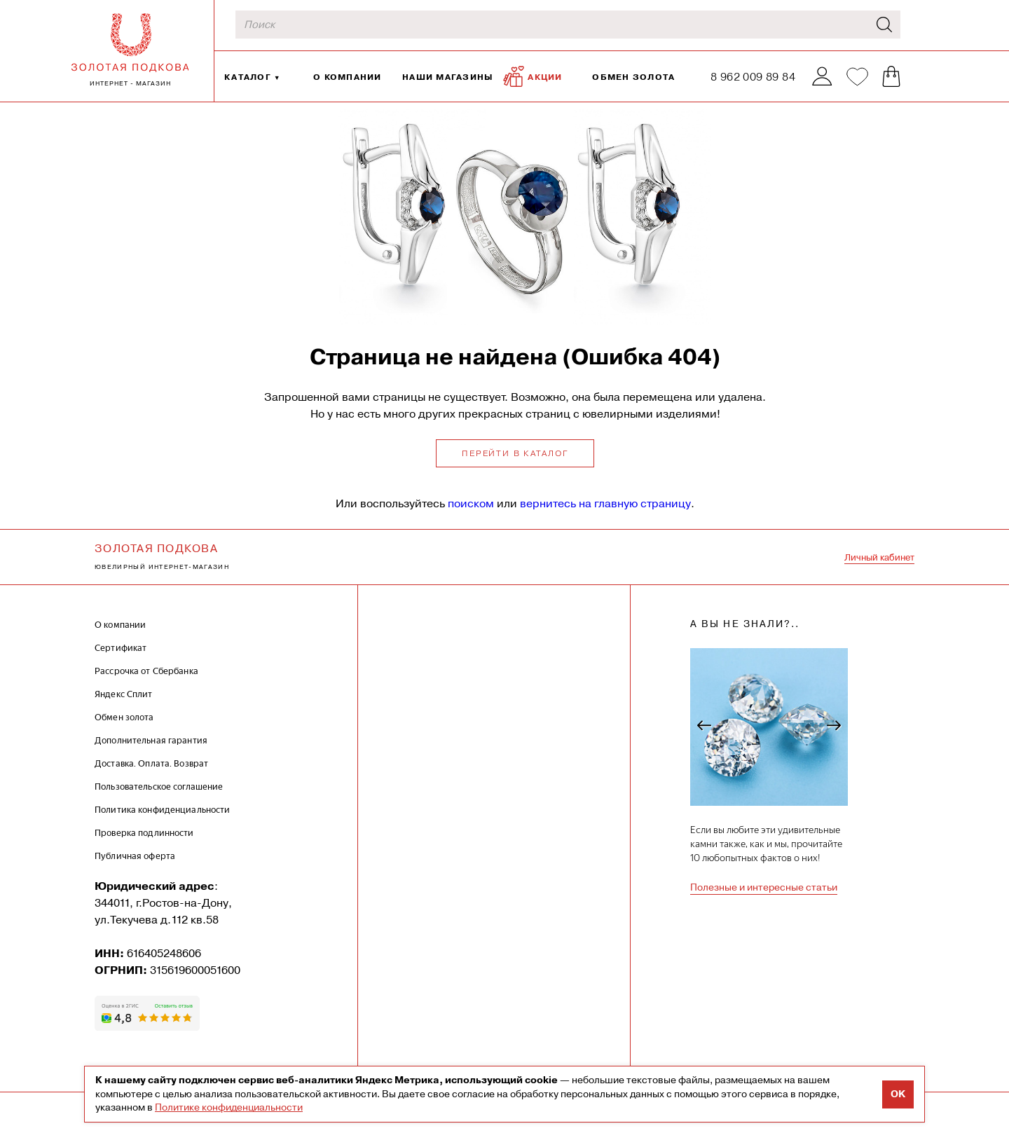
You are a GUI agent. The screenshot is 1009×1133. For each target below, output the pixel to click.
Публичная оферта (135, 856)
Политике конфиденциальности (229, 1107)
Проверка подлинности (144, 833)
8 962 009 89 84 (753, 76)
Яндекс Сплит (124, 694)
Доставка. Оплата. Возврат (151, 763)
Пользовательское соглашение (159, 786)
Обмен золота (633, 76)
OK (898, 1094)
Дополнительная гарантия (151, 740)
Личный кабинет (879, 557)
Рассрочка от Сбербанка (146, 671)
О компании (347, 76)
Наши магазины (447, 76)
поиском (471, 503)
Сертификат (120, 648)
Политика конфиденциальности (163, 809)
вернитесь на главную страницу (605, 503)
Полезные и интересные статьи (763, 887)
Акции (532, 76)
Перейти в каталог (515, 453)
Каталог (247, 76)
